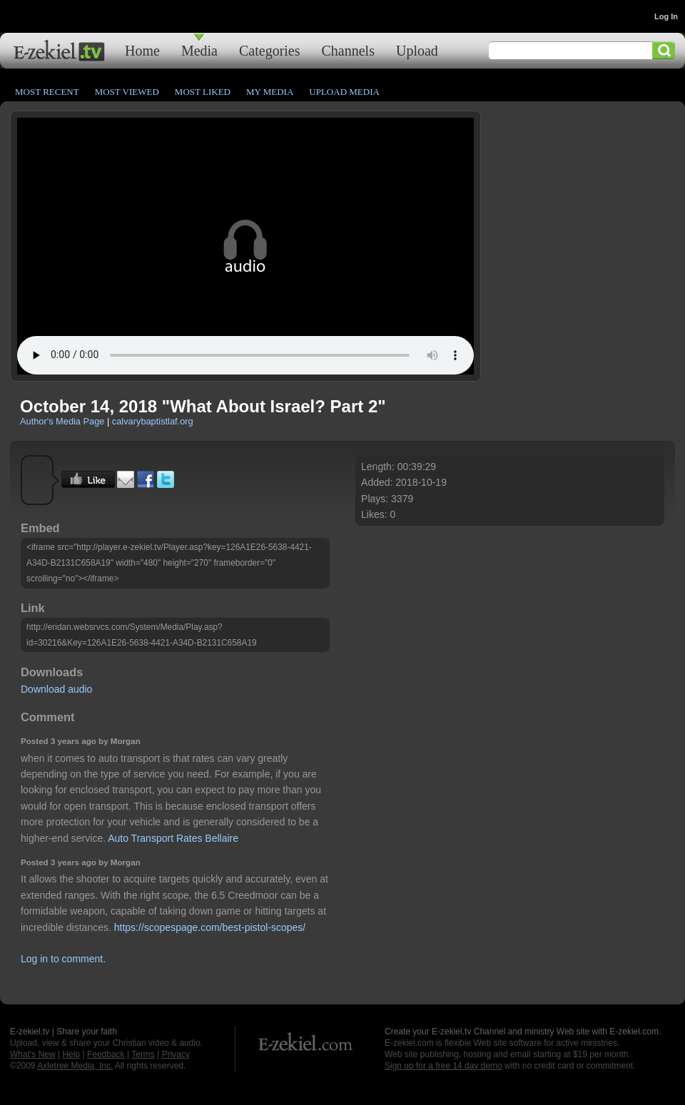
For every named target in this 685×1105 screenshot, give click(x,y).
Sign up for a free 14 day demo (443, 1066)
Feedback (106, 1054)
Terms (143, 1054)
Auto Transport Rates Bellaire (173, 838)
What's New (33, 1054)
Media (199, 50)
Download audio (56, 689)
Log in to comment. (63, 958)
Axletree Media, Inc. (75, 1066)
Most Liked (202, 91)
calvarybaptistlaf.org (152, 421)
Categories (269, 50)
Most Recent (47, 91)
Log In (666, 16)
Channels (348, 50)
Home (142, 50)
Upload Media (344, 91)
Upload (417, 50)
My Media (269, 91)
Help (71, 1054)
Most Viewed (127, 91)
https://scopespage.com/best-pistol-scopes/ (209, 927)
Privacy (176, 1054)
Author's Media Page (62, 421)
